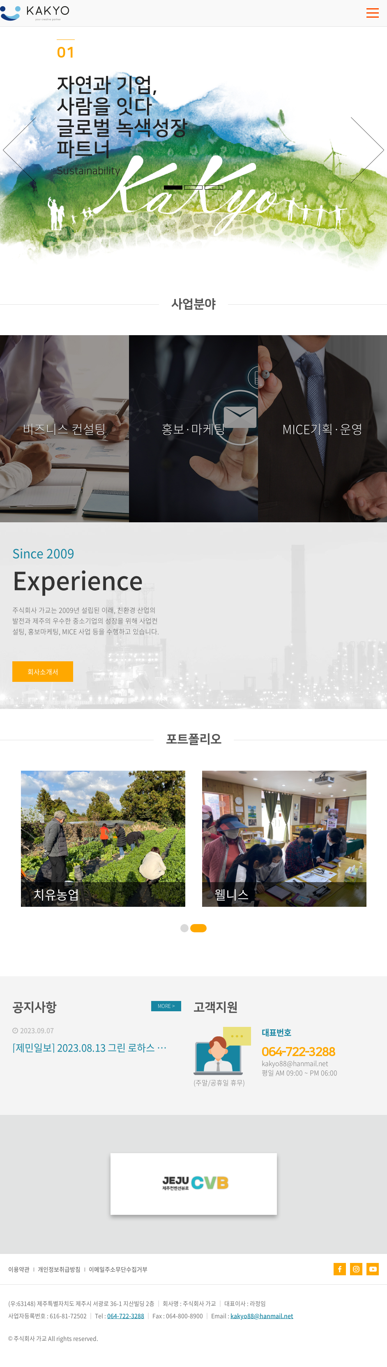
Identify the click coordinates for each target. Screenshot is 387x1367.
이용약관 (19, 1269)
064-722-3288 (298, 1052)
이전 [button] (19, 150)
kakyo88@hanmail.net (295, 1063)
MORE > (166, 1006)
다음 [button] (367, 150)
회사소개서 (43, 672)
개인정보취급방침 (59, 1269)
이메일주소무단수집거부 (118, 1269)
